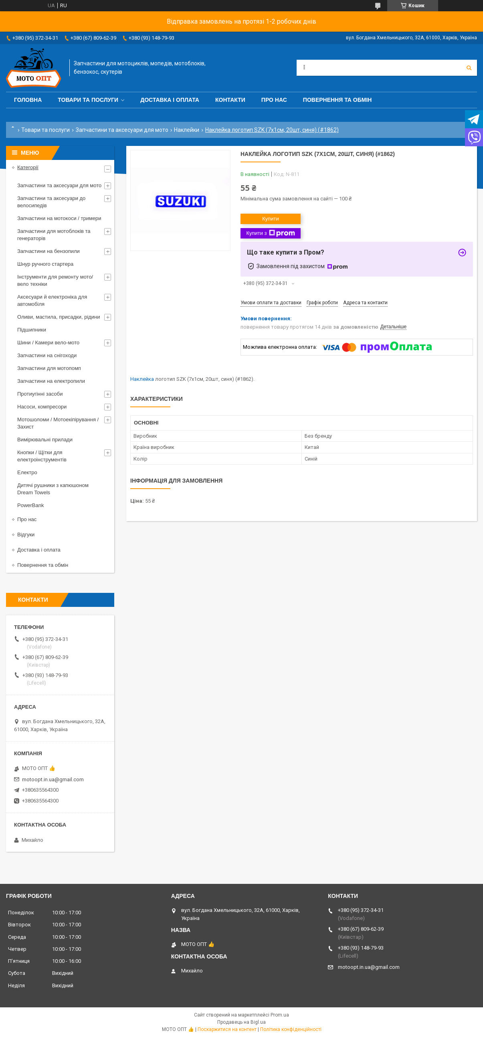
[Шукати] (469, 68)
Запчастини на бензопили (48, 251)
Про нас (274, 100)
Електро (27, 472)
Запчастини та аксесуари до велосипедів (51, 201)
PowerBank (30, 505)
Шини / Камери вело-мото (48, 343)
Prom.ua (280, 1015)
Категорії (27, 167)
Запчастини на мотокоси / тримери (59, 218)
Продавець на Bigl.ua (241, 1022)
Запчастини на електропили (51, 381)
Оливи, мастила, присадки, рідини (58, 317)
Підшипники (31, 330)
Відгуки (25, 535)
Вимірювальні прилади (45, 440)
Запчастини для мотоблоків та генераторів (54, 234)
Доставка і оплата (169, 100)
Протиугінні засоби (40, 394)
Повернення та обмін (337, 100)
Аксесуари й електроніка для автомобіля (52, 300)
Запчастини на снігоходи (47, 355)
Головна (28, 100)
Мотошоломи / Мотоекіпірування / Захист (58, 423)
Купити (270, 219)
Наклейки (186, 130)
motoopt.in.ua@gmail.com (53, 779)
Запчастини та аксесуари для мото (122, 130)
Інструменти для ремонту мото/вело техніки (55, 280)
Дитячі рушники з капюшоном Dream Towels (53, 488)
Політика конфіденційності (290, 1029)
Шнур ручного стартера (45, 264)
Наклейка (142, 379)
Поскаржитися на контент (227, 1029)
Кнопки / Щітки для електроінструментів (42, 456)
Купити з (270, 233)
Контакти (230, 100)
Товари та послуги (88, 100)
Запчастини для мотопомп (49, 368)
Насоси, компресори (42, 407)
